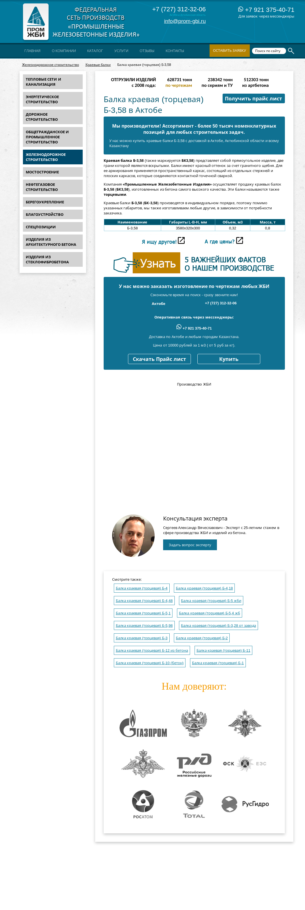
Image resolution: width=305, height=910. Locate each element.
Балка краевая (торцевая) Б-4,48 (144, 601)
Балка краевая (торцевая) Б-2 (202, 638)
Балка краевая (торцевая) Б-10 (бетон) (150, 663)
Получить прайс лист (253, 99)
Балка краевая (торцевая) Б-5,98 (144, 625)
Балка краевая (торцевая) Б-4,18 (204, 588)
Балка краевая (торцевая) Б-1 (218, 663)
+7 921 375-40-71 (266, 9)
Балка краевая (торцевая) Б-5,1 (143, 613)
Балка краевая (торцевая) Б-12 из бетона (152, 650)
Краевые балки (98, 65)
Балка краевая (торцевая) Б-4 (142, 588)
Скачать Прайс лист (159, 359)
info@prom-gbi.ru (185, 21)
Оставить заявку (229, 50)
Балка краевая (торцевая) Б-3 (142, 638)
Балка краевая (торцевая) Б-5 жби (211, 601)
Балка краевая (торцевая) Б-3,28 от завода (218, 625)
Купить (228, 359)
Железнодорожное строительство (50, 65)
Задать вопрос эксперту (190, 545)
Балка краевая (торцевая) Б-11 (223, 650)
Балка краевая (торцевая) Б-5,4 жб (209, 613)
